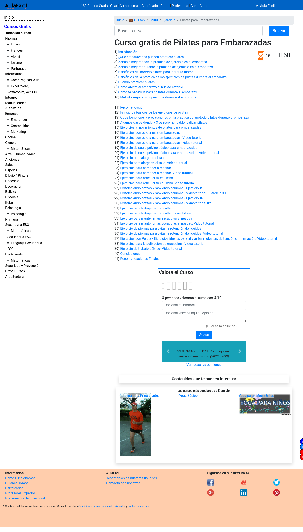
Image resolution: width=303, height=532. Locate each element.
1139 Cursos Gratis (94, 6)
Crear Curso (199, 6)
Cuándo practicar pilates (136, 82)
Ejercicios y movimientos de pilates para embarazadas (160, 128)
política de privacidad (113, 506)
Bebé (9, 203)
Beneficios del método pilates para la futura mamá (156, 72)
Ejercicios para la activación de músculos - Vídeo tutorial (162, 244)
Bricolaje (11, 197)
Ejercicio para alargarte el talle (142, 158)
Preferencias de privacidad (25, 498)
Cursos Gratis (17, 26)
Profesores (180, 6)
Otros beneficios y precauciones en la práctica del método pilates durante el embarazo (184, 117)
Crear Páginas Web (25, 80)
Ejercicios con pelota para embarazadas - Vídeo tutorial (161, 138)
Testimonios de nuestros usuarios (131, 478)
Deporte (11, 170)
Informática (14, 74)
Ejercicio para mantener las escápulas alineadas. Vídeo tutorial (167, 223)
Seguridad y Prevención (22, 266)
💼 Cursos (137, 20)
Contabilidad (20, 126)
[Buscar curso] (188, 31)
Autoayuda (13, 108)
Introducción (127, 52)
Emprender (19, 120)
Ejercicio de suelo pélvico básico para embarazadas (158, 148)
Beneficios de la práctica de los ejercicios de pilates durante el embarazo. (172, 77)
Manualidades (15, 103)
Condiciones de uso (89, 506)
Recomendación (132, 107)
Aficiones (12, 159)
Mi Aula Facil (265, 6)
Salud (9, 165)
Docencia (12, 181)
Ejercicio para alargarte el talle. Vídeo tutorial (153, 163)
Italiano (16, 63)
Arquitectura (14, 277)
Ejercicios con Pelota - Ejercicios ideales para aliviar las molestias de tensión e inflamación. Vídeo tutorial (198, 239)
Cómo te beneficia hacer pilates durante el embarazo (157, 92)
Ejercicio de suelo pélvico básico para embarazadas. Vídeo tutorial (169, 153)
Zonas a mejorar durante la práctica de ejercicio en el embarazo (165, 67)
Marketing (18, 132)
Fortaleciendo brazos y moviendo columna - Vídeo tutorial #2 (165, 203)
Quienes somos (17, 483)
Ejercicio (169, 20)
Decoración (13, 186)
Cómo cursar (129, 6)
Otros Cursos (15, 271)
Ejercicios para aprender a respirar (145, 168)
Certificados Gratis (155, 6)
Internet (11, 97)
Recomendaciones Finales (139, 259)
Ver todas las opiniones (203, 365)
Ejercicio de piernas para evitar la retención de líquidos (160, 228)
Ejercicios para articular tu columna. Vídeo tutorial (157, 183)
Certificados (14, 488)
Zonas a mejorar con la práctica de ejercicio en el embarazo (162, 62)
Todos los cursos (18, 33)
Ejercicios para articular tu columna (146, 178)
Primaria (11, 219)
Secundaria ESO (17, 225)
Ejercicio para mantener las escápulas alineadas (156, 218)
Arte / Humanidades (20, 154)
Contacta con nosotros (123, 483)
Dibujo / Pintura (16, 175)
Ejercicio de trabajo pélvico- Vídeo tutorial (151, 249)
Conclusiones (130, 254)
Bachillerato (14, 254)
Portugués (18, 69)
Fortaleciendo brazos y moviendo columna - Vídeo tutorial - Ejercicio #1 (173, 193)
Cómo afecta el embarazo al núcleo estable (150, 87)
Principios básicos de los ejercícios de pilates (154, 112)
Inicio (9, 17)
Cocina (10, 137)
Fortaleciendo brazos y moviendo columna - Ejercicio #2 (162, 198)
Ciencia (10, 143)
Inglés (15, 44)
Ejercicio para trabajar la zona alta (145, 208)
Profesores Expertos (20, 493)
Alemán (16, 56)
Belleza (10, 192)
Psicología (13, 208)
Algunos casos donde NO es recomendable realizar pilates (163, 122)
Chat (113, 6)
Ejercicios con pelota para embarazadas (150, 133)
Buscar (279, 30)
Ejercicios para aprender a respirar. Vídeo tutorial (156, 173)
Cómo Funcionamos (20, 478)
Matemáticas (21, 149)
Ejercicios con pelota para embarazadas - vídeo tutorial (161, 143)
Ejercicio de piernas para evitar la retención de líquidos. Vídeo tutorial (171, 234)
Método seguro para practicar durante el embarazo (158, 97)
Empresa (12, 114)
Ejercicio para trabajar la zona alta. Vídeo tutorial (156, 213)
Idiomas (11, 38)
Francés (17, 50)
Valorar (204, 335)
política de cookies (138, 506)
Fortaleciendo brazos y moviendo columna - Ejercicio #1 (162, 188)
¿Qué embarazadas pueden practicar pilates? (151, 57)
